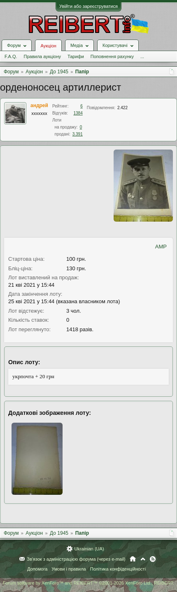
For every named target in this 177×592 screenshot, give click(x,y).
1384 (78, 113)
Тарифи (76, 56)
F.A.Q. (11, 56)
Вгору (143, 559)
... (142, 56)
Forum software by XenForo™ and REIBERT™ (88, 582)
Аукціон (48, 45)
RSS (153, 559)
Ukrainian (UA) (89, 548)
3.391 (77, 134)
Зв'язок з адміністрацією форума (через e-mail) (76, 559)
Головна (133, 559)
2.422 (122, 107)
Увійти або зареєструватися (88, 6)
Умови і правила (68, 568)
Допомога (37, 568)
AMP (161, 246)
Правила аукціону (42, 56)
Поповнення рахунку (112, 56)
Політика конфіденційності (118, 568)
